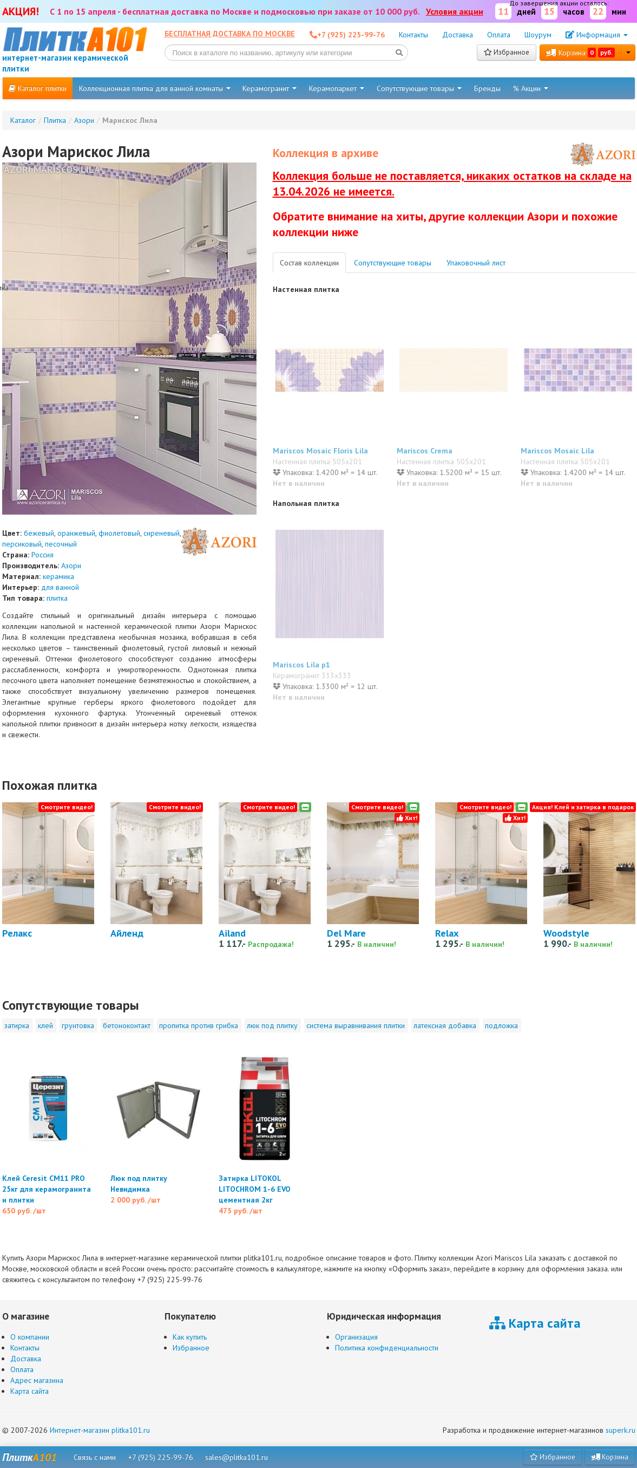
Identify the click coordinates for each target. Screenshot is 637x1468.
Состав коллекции (309, 263)
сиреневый (161, 533)
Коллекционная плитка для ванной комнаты (155, 88)
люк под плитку (272, 1025)
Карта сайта (29, 1391)
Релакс (17, 932)
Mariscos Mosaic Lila (557, 451)
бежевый (39, 533)
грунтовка (78, 1025)
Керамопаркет (336, 88)
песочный (61, 544)
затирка (16, 1025)
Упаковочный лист (475, 263)
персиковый (22, 544)
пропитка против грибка (198, 1025)
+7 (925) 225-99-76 (160, 1457)
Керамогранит (269, 88)
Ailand (232, 932)
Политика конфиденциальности (386, 1348)
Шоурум (537, 35)
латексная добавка (444, 1025)
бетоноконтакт (126, 1025)
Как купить (190, 1337)
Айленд (126, 932)
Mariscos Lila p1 (301, 665)
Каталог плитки (38, 88)
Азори (71, 565)
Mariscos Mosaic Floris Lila (320, 451)
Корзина (581, 52)
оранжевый (76, 533)
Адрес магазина (36, 1380)
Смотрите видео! (67, 807)
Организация (356, 1337)
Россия (42, 555)
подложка (501, 1025)
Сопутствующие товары (419, 88)
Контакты (413, 35)
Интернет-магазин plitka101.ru (100, 1430)
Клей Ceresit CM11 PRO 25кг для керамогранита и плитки (46, 1189)
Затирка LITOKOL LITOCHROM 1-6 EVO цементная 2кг (255, 1189)
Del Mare (346, 932)
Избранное (506, 52)
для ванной (60, 587)
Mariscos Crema (424, 451)
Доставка (457, 35)
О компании (29, 1337)
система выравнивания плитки (355, 1025)
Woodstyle (566, 932)
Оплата (498, 35)
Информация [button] (597, 35)
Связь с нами (95, 1457)
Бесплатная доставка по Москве (230, 33)
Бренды (487, 88)
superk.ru (620, 1430)
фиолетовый (119, 533)
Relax (447, 932)
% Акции (530, 88)
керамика (58, 576)
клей (45, 1025)
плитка (57, 598)
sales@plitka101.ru (236, 1457)
